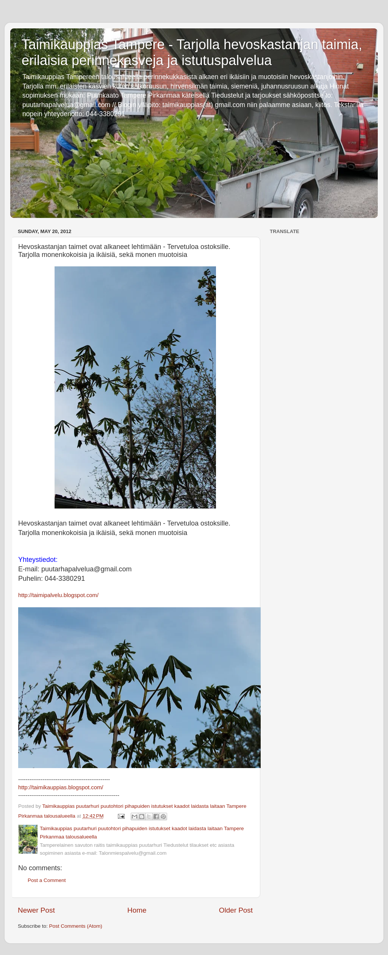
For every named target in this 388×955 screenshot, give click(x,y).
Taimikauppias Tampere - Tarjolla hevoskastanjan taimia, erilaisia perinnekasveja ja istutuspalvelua (192, 52)
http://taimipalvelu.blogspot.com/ (58, 595)
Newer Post (36, 910)
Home (136, 910)
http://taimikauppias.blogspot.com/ (60, 787)
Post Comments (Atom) (75, 926)
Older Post (236, 910)
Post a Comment (47, 880)
